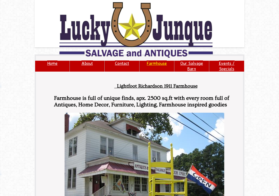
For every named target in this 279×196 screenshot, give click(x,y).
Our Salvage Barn (191, 65)
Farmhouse (157, 63)
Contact (122, 63)
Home (52, 63)
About (87, 63)
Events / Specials (227, 65)
